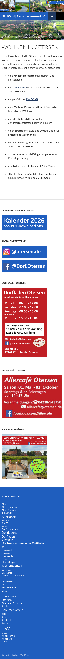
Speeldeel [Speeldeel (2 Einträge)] (6, 620)
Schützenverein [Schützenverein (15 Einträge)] (12, 610)
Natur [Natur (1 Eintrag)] (4, 594)
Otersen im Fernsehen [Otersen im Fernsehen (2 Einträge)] (12, 603)
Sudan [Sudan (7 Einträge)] (5, 623)
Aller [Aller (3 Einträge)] (4, 503)
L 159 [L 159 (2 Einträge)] (4, 591)
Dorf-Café (32, 99)
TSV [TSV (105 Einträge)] (6, 628)
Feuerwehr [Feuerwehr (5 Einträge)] (8, 555)
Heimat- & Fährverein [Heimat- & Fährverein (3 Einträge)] (13, 575)
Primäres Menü (60, 16)
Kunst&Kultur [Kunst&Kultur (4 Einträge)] (9, 587)
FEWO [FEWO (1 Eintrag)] (4, 559)
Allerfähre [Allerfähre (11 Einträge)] (9, 517)
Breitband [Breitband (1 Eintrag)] (5, 520)
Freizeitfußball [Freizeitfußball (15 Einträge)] (12, 566)
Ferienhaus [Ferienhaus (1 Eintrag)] (6, 553)
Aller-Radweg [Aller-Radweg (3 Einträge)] (9, 510)
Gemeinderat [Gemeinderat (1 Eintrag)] (7, 570)
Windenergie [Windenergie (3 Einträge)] (8, 635)
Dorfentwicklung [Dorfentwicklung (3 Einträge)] (10, 529)
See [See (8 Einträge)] (4, 613)
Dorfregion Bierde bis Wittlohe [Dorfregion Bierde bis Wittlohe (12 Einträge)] (23, 543)
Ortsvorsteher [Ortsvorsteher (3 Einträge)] (9, 596)
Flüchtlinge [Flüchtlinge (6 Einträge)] (8, 562)
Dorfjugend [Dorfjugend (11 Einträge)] (10, 532)
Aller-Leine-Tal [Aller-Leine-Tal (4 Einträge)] (9, 506)
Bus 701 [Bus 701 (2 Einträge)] (5, 523)
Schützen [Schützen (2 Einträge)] (6, 606)
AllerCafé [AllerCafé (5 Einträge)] (7, 513)
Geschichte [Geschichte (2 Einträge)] (7, 573)
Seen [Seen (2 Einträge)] (4, 617)
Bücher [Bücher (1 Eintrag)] (4, 526)
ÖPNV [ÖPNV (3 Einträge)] (5, 641)
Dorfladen (21, 87)
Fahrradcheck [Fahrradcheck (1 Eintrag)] (7, 550)
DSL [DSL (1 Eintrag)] (3, 547)
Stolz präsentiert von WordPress (15, 655)
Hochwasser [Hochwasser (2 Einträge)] (7, 581)
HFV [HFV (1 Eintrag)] (3, 579)
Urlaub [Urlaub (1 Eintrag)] (4, 633)
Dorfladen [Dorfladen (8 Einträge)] (8, 536)
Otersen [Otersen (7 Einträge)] (7, 600)
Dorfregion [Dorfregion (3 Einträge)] (7, 539)
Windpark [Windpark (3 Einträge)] (7, 638)
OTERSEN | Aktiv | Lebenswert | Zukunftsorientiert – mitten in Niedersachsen (25, 16)
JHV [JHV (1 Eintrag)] (3, 585)
